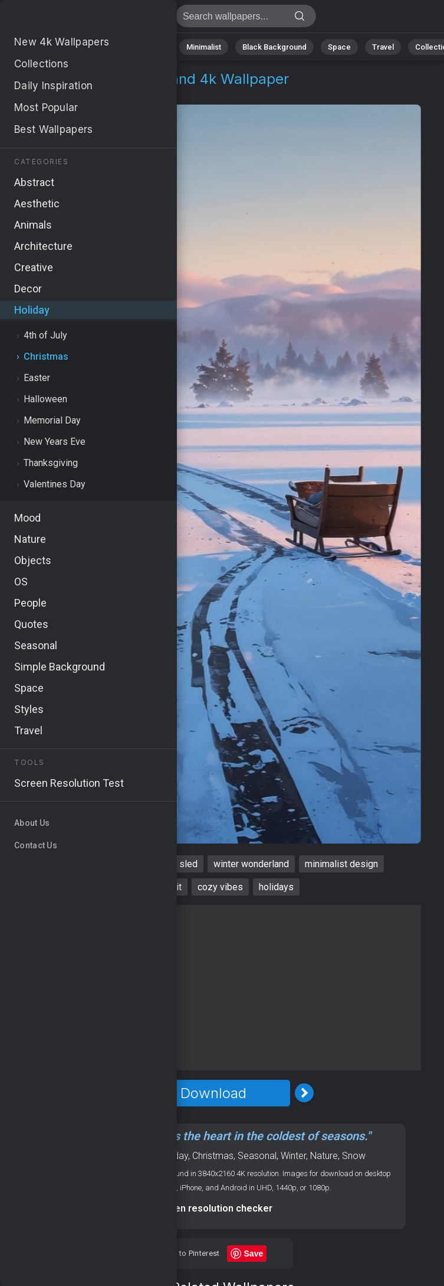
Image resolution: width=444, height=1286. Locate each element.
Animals (151, 47)
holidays (276, 887)
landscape (142, 864)
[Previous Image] (122, 1092)
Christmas (101, 93)
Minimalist (203, 47)
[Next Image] (304, 1092)
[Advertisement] (213, 987)
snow (94, 864)
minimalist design (341, 864)
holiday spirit (155, 887)
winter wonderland (251, 864)
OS (122, 1155)
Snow (354, 1155)
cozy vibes (220, 887)
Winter (293, 1155)
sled (188, 864)
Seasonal (257, 1155)
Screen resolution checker (213, 1208)
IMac (143, 1155)
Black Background (274, 47)
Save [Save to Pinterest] (254, 1253)
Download (213, 1093)
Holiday (49, 93)
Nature (52, 47)
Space (339, 47)
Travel (383, 47)
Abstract (100, 47)
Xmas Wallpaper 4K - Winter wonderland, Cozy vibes (71, 19)
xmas (55, 864)
